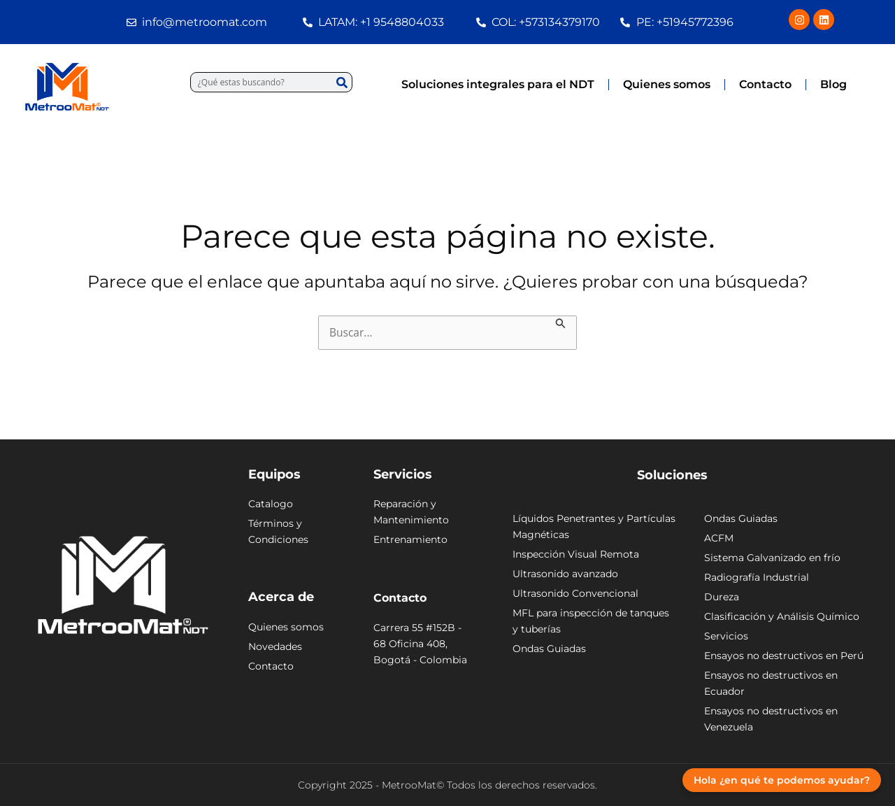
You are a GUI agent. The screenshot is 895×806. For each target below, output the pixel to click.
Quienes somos (666, 84)
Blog (833, 84)
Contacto (765, 84)
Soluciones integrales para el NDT (497, 84)
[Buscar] (341, 82)
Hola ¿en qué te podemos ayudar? (782, 780)
